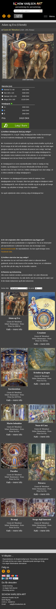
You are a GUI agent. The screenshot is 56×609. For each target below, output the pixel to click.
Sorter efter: (5, 288)
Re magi (14, 519)
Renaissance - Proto (17, 324)
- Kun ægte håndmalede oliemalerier (14, 563)
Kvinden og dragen (42, 373)
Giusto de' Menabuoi (11, 30)
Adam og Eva (14, 318)
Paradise (14, 471)
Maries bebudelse (14, 423)
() (19, 16)
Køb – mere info (14, 329)
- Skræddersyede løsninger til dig (33, 561)
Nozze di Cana (41, 425)
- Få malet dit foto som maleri (12, 561)
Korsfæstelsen (14, 389)
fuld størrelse (28, 80)
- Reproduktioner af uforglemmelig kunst (15, 559)
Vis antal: (31, 288)
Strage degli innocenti (41, 519)
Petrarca (41, 483)
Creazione (41, 333)
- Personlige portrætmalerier (38, 559)
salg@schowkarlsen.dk (18, 604)
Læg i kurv (21, 125)
